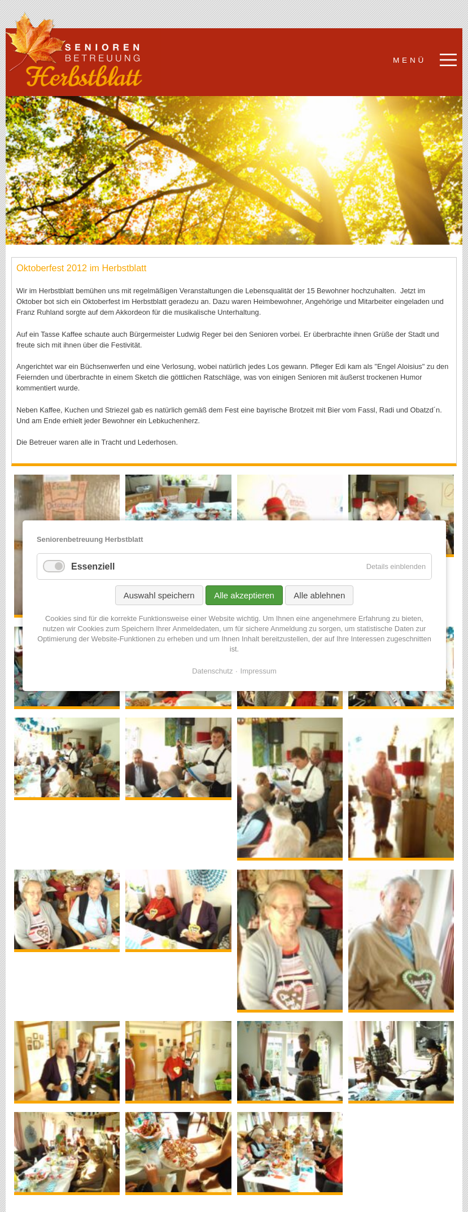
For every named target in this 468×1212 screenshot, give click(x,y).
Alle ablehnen (319, 595)
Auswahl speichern (158, 595)
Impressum (258, 671)
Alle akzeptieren (244, 595)
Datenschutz (212, 671)
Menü (409, 60)
